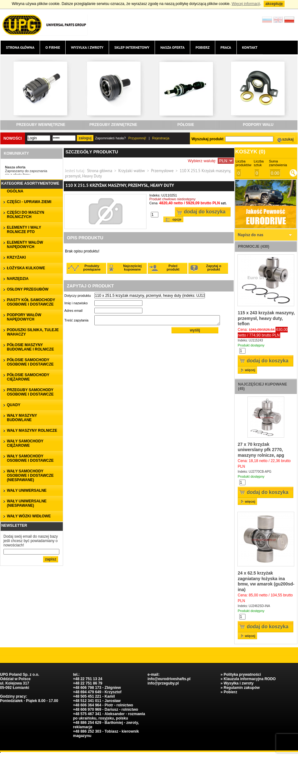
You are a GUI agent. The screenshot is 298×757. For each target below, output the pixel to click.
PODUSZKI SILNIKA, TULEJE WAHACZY (33, 332)
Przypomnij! (137, 138)
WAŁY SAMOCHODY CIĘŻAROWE (25, 443)
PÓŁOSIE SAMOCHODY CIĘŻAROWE (28, 377)
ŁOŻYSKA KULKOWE (26, 268)
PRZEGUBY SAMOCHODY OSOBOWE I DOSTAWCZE (30, 392)
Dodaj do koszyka (205, 211)
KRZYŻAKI (16, 257)
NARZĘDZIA (17, 278)
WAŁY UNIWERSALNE (27, 490)
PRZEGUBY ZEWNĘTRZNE (113, 124)
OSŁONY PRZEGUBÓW (27, 289)
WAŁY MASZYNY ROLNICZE (32, 430)
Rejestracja (160, 138)
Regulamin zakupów (242, 687)
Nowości (12, 138)
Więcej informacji (245, 4)
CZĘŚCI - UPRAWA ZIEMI (29, 202)
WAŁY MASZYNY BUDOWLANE (22, 417)
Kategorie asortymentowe (30, 183)
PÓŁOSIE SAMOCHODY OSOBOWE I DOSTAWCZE (30, 362)
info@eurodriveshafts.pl (169, 679)
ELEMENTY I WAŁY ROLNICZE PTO (24, 229)
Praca (226, 47)
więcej (250, 370)
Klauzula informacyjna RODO (250, 679)
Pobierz (203, 47)
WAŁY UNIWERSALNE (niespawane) (27, 503)
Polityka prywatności (242, 674)
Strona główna (20, 47)
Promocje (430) (253, 246)
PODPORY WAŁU (258, 124)
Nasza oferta (172, 47)
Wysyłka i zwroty (87, 47)
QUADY (13, 405)
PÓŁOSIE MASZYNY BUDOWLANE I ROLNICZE (30, 347)
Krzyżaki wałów (131, 170)
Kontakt (250, 47)
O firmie (52, 47)
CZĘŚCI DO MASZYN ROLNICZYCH (25, 214)
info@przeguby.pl (163, 683)
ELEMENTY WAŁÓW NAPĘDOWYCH (25, 244)
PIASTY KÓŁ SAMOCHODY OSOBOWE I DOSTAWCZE (31, 302)
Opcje (176, 219)
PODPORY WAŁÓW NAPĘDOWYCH (24, 317)
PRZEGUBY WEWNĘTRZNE (40, 124)
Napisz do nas (250, 234)
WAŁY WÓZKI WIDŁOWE (29, 516)
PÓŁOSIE (185, 124)
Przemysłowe (162, 170)
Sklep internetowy (131, 47)
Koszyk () (250, 152)
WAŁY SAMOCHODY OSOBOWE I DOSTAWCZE (30, 458)
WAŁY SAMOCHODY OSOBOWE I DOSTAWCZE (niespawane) (30, 475)
